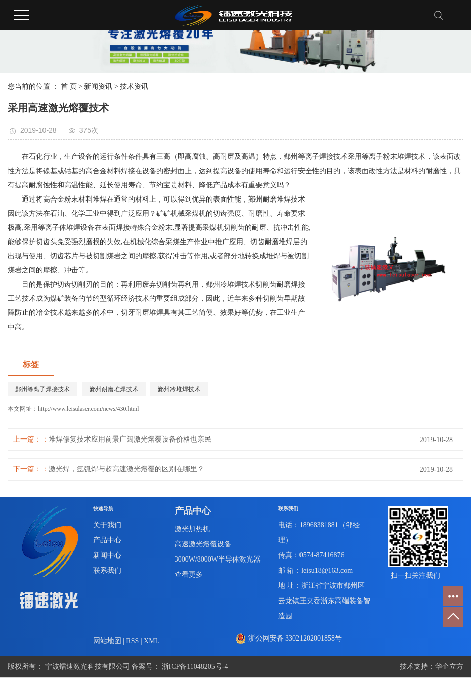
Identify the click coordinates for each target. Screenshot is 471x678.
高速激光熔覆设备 (203, 544)
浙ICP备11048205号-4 (195, 666)
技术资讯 (134, 86)
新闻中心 (107, 555)
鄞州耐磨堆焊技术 (114, 389)
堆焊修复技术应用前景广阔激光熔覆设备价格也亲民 (130, 439)
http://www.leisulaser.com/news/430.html (88, 408)
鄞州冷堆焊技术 (179, 389)
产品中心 (107, 540)
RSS (132, 641)
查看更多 (189, 574)
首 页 (69, 86)
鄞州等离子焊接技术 (42, 389)
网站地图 (108, 641)
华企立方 (449, 666)
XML (151, 641)
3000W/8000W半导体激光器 (218, 559)
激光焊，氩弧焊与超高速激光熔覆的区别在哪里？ (126, 469)
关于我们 (107, 525)
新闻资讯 (98, 86)
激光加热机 (192, 529)
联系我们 (107, 570)
